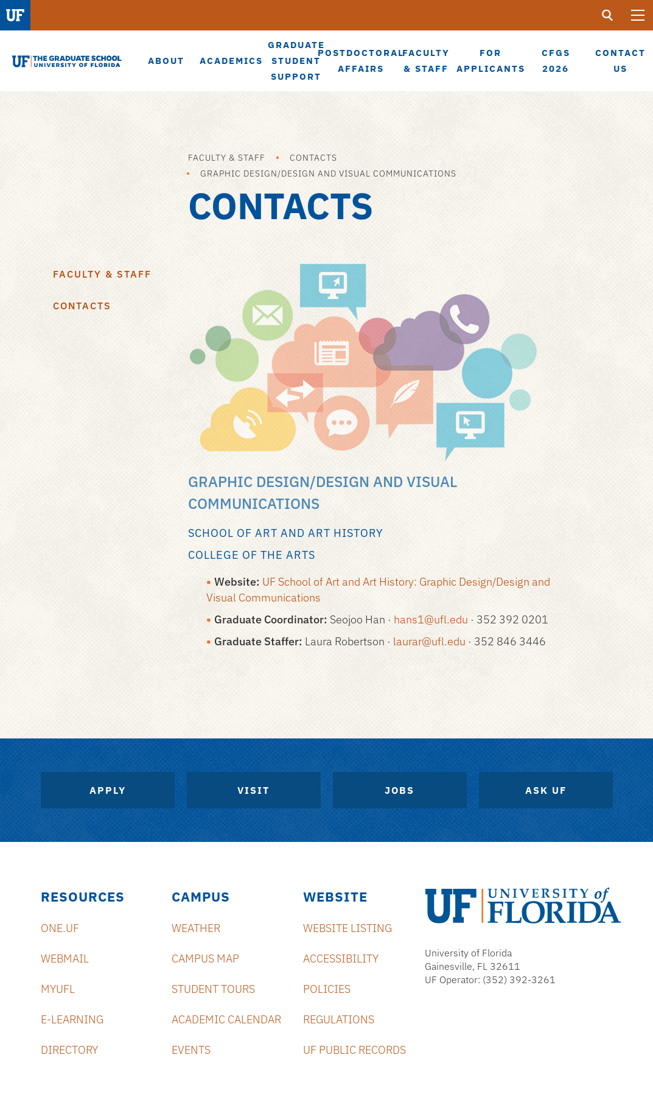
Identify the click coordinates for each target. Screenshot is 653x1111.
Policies (327, 989)
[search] (607, 15)
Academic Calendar (226, 1019)
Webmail (65, 959)
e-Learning (72, 1019)
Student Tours (213, 989)
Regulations (338, 1019)
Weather (196, 928)
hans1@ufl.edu (431, 619)
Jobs (399, 790)
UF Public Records (354, 1050)
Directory (69, 1050)
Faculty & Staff (226, 157)
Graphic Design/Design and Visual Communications (328, 173)
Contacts (313, 157)
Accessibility (341, 959)
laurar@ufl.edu (429, 641)
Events (191, 1050)
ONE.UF (60, 928)
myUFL (58, 989)
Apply (107, 790)
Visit (253, 790)
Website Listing (347, 928)
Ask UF (546, 790)
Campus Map (205, 959)
